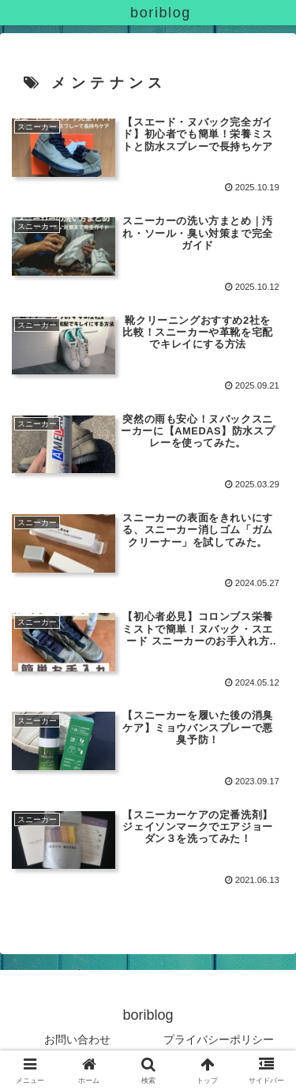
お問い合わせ (77, 1039)
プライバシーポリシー (218, 1039)
